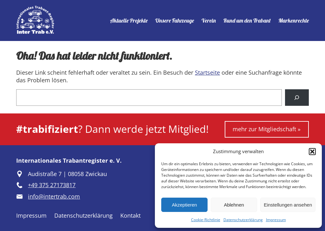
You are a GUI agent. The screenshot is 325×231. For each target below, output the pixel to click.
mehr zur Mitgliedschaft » (267, 129)
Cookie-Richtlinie (205, 219)
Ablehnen (234, 204)
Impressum (276, 219)
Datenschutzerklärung (243, 219)
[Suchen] (297, 97)
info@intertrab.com (54, 196)
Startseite (207, 72)
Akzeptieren (184, 204)
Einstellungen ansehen (288, 204)
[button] (312, 151)
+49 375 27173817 (52, 185)
